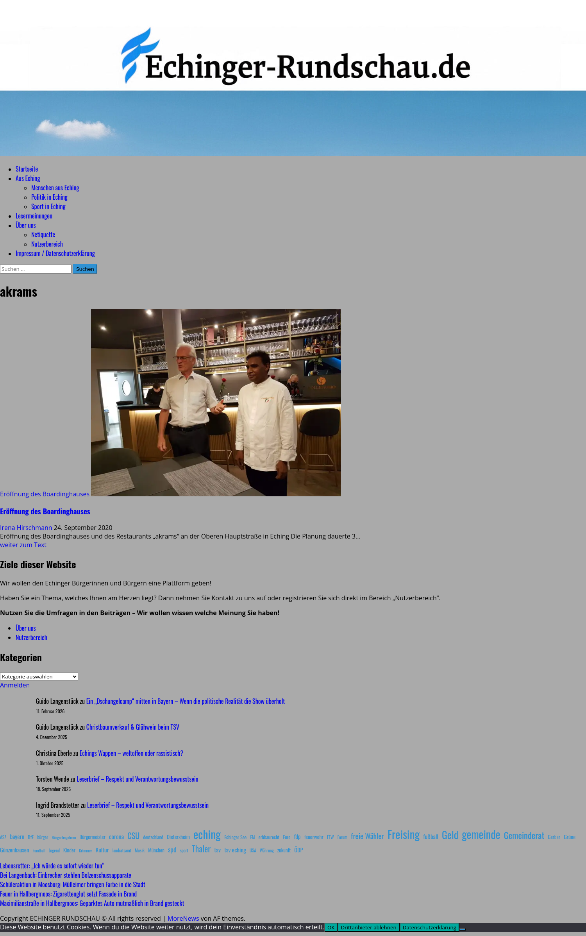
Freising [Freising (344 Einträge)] (404, 833)
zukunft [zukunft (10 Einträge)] (284, 850)
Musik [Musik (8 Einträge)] (140, 850)
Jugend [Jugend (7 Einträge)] (54, 850)
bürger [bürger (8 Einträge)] (42, 837)
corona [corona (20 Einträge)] (116, 836)
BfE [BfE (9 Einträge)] (31, 837)
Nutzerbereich (47, 244)
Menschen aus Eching (55, 187)
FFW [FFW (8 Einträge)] (330, 837)
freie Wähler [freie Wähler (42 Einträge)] (367, 835)
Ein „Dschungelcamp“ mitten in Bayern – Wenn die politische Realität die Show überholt (185, 701)
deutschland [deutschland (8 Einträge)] (153, 837)
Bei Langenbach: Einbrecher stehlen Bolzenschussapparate (65, 875)
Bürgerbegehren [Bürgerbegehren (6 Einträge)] (64, 837)
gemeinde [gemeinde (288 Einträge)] (481, 834)
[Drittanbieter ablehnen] (462, 929)
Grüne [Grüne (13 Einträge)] (569, 836)
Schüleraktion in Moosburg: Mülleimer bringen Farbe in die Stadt (72, 884)
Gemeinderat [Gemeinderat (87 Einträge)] (524, 835)
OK (331, 927)
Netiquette (43, 234)
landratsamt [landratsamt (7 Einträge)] (122, 850)
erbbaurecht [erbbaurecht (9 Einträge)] (269, 837)
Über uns (26, 225)
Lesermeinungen (34, 215)
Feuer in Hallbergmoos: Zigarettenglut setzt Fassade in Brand (68, 893)
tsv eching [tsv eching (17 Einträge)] (235, 849)
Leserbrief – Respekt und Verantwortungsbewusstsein (137, 779)
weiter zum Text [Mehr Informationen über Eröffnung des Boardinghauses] (23, 544)
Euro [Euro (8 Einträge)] (287, 837)
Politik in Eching (49, 197)
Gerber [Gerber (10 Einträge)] (554, 837)
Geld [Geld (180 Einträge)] (450, 834)
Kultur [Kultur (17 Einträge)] (102, 849)
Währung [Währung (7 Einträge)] (267, 850)
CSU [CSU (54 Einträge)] (133, 835)
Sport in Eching (48, 206)
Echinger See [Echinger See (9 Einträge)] (235, 837)
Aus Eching (28, 178)
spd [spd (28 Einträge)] (172, 849)
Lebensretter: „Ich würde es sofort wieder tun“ (52, 865)
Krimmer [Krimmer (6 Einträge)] (85, 850)
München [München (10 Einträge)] (156, 850)
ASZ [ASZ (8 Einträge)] (3, 837)
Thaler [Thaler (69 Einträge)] (201, 848)
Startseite (27, 169)
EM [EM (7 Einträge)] (252, 837)
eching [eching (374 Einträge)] (207, 833)
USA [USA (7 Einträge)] (253, 850)
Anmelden (15, 685)
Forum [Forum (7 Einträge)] (342, 837)
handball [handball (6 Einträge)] (38, 850)
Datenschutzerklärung (429, 927)
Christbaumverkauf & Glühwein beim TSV (132, 727)
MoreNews (183, 918)
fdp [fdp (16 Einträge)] (297, 836)
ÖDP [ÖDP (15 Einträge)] (298, 850)
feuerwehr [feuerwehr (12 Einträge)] (313, 837)
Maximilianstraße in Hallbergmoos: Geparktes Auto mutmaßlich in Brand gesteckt (92, 903)
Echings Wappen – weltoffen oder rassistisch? (131, 753)
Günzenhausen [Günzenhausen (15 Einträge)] (14, 850)
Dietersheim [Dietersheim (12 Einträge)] (178, 837)
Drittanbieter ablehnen (368, 927)
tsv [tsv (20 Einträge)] (217, 849)
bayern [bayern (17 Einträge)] (17, 836)
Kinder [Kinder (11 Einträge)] (69, 850)
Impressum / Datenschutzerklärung (55, 253)
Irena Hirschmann (27, 527)
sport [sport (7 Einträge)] (184, 850)
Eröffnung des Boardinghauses (44, 494)
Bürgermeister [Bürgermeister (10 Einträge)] (92, 837)
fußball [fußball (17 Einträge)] (430, 836)
